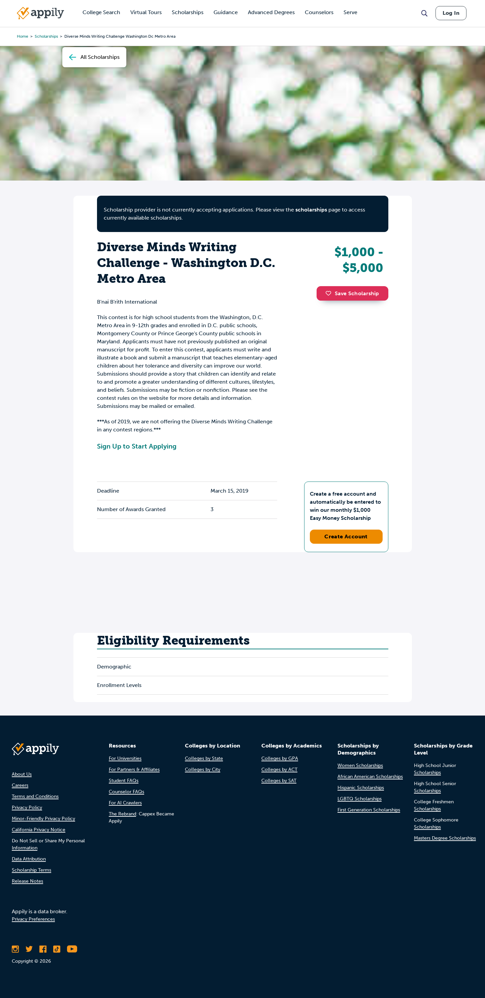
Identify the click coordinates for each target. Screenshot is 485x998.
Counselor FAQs (126, 792)
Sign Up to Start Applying (136, 446)
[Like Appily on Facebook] (42, 949)
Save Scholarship (352, 293)
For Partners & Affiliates (134, 769)
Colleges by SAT (278, 780)
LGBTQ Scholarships (359, 799)
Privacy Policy (27, 807)
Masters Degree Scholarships (445, 838)
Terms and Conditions (35, 796)
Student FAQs (123, 780)
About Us (22, 774)
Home (22, 36)
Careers (20, 785)
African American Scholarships (370, 776)
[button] (330, 293)
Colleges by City (202, 769)
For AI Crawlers (125, 803)
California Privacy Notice (38, 830)
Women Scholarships (360, 765)
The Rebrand (122, 814)
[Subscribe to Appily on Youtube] (72, 949)
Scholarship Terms (31, 870)
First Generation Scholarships (368, 810)
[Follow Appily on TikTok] (56, 949)
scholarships (311, 209)
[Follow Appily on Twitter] (29, 949)
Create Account (346, 536)
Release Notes (27, 881)
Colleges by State (204, 758)
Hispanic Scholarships (360, 788)
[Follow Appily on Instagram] (15, 949)
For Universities (125, 758)
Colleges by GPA (279, 758)
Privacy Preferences (33, 919)
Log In (451, 13)
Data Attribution (29, 859)
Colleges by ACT (279, 769)
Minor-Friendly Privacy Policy (43, 818)
